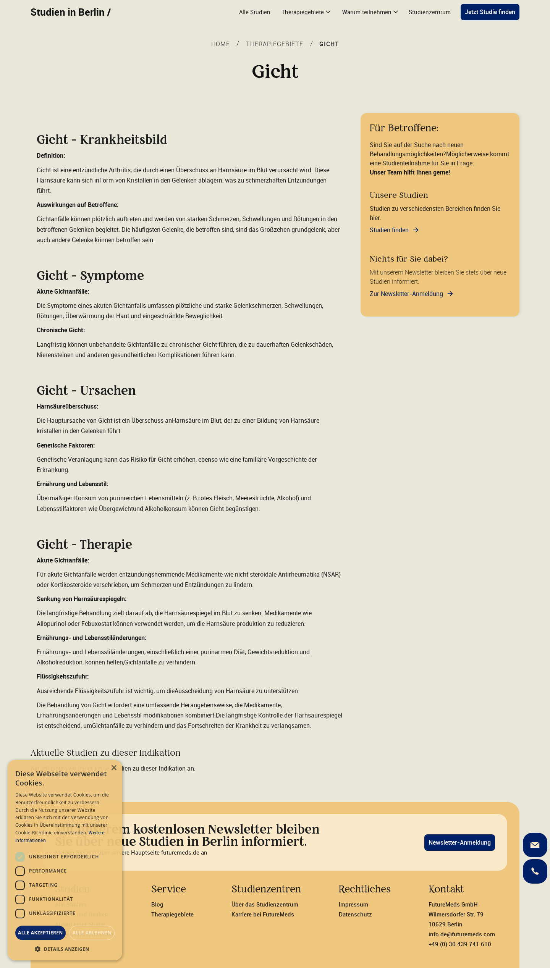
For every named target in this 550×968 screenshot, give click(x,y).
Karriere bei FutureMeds (262, 914)
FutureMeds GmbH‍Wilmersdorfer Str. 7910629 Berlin (456, 914)
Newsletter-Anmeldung (460, 842)
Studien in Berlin (71, 11)
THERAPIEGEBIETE (274, 44)
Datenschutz (355, 914)
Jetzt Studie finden (490, 12)
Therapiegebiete (172, 914)
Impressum (353, 904)
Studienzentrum (430, 12)
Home (220, 44)
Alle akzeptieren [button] (40, 932)
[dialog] (65, 860)
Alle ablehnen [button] (92, 932)
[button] (305, 12)
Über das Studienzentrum (264, 904)
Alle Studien (254, 12)
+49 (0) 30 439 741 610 (460, 944)
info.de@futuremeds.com (462, 934)
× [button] (113, 768)
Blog (157, 904)
